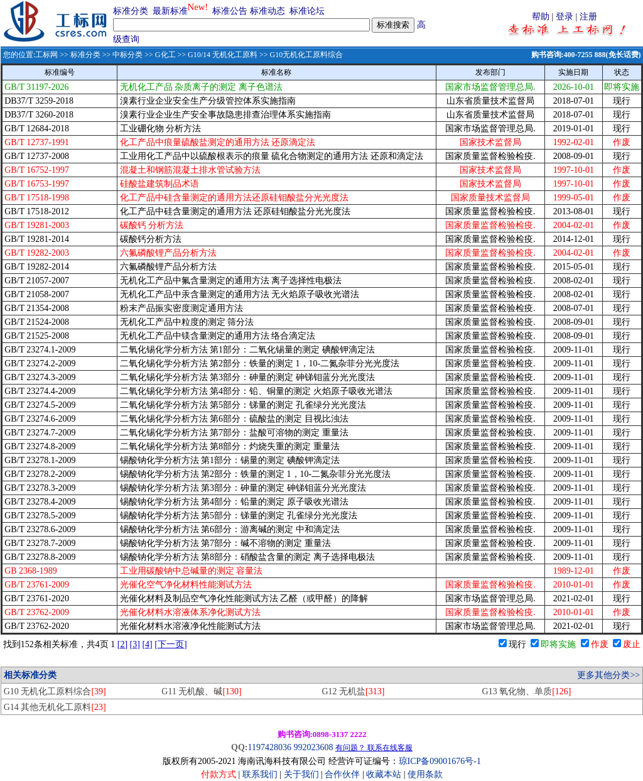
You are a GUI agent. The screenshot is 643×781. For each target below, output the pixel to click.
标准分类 (130, 11)
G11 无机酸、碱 (201, 691)
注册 (588, 16)
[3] (135, 644)
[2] (122, 644)
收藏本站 (383, 774)
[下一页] (170, 644)
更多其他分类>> (608, 675)
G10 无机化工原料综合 (55, 691)
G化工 (165, 54)
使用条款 (425, 774)
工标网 (46, 54)
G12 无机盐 (353, 691)
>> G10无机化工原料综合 (300, 54)
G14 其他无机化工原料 (55, 707)
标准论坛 (307, 11)
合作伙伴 (342, 774)
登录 (564, 16)
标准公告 (229, 11)
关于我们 (303, 774)
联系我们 (260, 774)
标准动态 (267, 11)
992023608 (313, 747)
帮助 (540, 16)
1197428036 (269, 747)
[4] (147, 644)
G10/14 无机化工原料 (222, 54)
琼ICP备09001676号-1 (440, 761)
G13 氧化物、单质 (526, 691)
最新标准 (170, 11)
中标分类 (127, 54)
